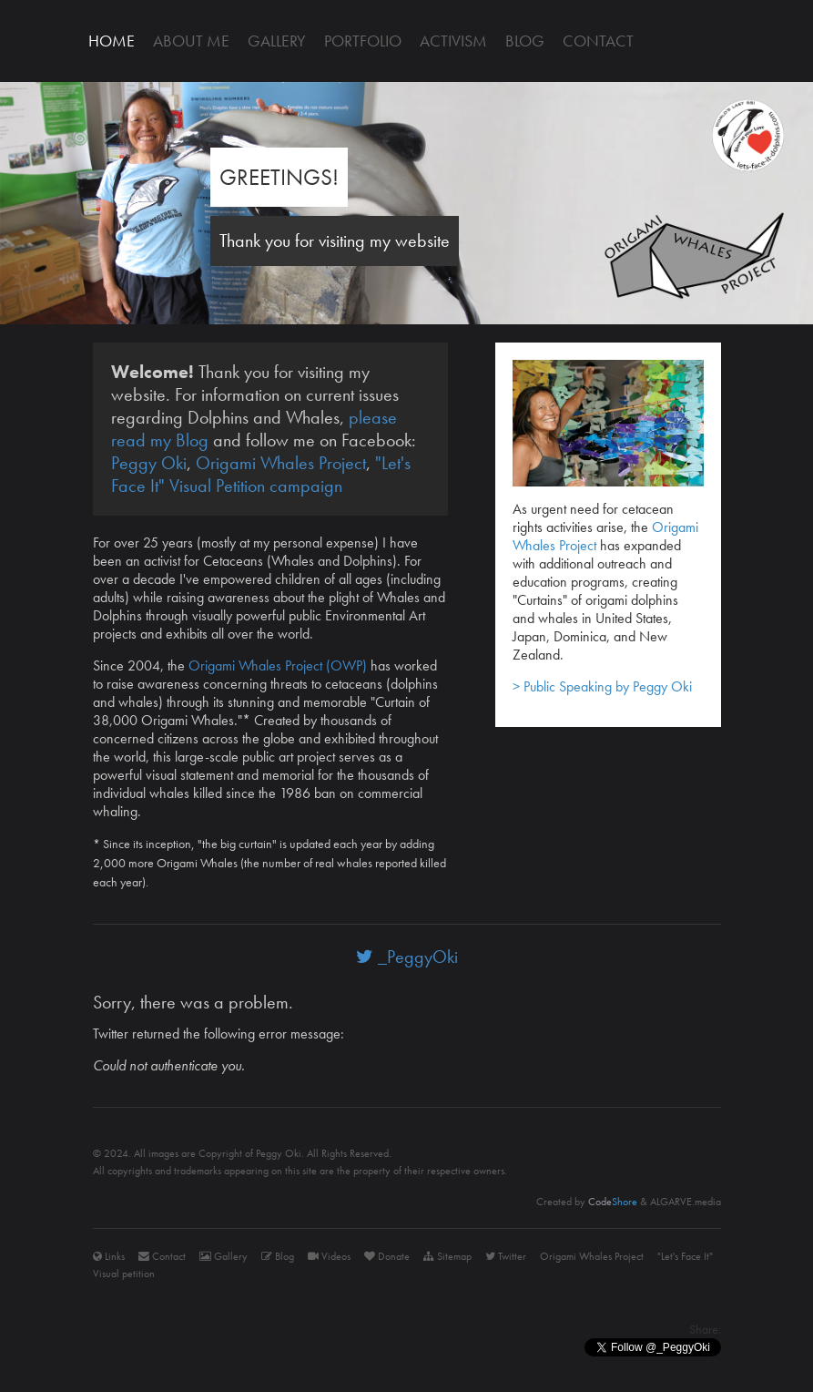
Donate (387, 1256)
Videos (329, 1256)
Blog (524, 40)
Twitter (505, 1256)
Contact (598, 40)
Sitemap (447, 1256)
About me (191, 40)
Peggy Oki (149, 463)
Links (109, 1256)
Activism (453, 40)
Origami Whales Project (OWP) (277, 665)
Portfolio (362, 40)
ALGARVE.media (685, 1201)
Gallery (277, 40)
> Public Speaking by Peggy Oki (602, 686)
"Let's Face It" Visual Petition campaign (261, 474)
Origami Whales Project (281, 463)
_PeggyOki (407, 956)
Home (111, 40)
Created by (586, 1201)
